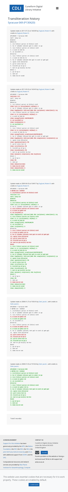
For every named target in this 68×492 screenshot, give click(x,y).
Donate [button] (44, 453)
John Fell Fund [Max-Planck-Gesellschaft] (7, 452)
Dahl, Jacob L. (43, 302)
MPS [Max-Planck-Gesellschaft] (23, 446)
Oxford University (19, 452)
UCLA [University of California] (30, 452)
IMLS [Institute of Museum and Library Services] (28, 449)
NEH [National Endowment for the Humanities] (21, 449)
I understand (34, 485)
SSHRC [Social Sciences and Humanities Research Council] (25, 455)
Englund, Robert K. (45, 31)
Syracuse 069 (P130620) (21, 22)
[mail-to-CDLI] (37, 453)
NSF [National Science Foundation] (15, 449)
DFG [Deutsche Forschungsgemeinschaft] (4, 458)
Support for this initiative (11, 443)
